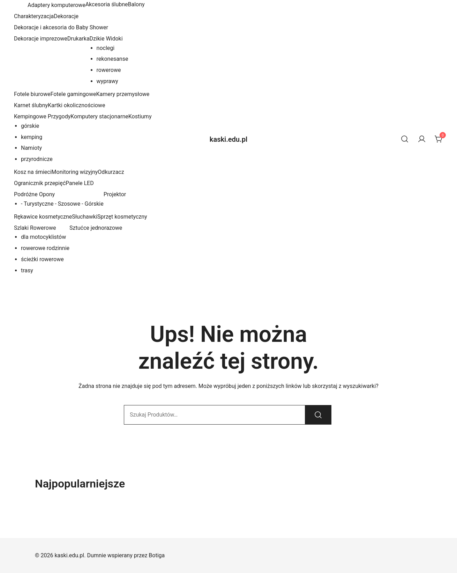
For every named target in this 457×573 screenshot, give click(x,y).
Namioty (31, 148)
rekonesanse (112, 59)
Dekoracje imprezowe (40, 38)
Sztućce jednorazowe (95, 228)
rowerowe (109, 70)
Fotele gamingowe (73, 94)
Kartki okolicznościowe (76, 105)
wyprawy (107, 81)
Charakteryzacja (34, 16)
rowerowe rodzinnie (45, 248)
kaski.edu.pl (228, 139)
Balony (136, 4)
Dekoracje (66, 16)
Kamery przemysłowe (122, 94)
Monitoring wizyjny (75, 172)
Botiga (157, 555)
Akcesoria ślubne (106, 4)
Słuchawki (84, 216)
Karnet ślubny (31, 105)
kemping (31, 137)
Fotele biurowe (32, 94)
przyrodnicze (37, 159)
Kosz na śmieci (33, 172)
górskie (30, 126)
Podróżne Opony (34, 194)
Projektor (115, 194)
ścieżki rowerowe (42, 259)
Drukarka (78, 38)
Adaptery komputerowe (55, 5)
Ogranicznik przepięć (40, 183)
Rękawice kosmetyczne (43, 216)
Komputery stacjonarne (99, 116)
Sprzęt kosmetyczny (122, 216)
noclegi (106, 48)
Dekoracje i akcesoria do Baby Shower (61, 27)
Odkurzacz (111, 172)
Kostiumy (140, 116)
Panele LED (80, 183)
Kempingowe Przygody (42, 116)
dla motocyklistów (43, 237)
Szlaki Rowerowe (35, 228)
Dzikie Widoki (106, 38)
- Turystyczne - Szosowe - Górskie (62, 203)
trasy (27, 270)
